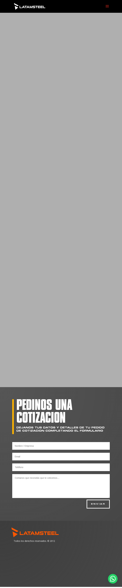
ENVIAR (97, 505)
